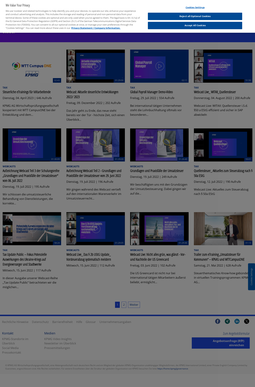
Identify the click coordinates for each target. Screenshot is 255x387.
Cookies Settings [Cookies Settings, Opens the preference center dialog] (195, 5)
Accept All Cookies (195, 23)
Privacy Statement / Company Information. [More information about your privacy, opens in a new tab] (95, 26)
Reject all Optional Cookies (195, 14)
